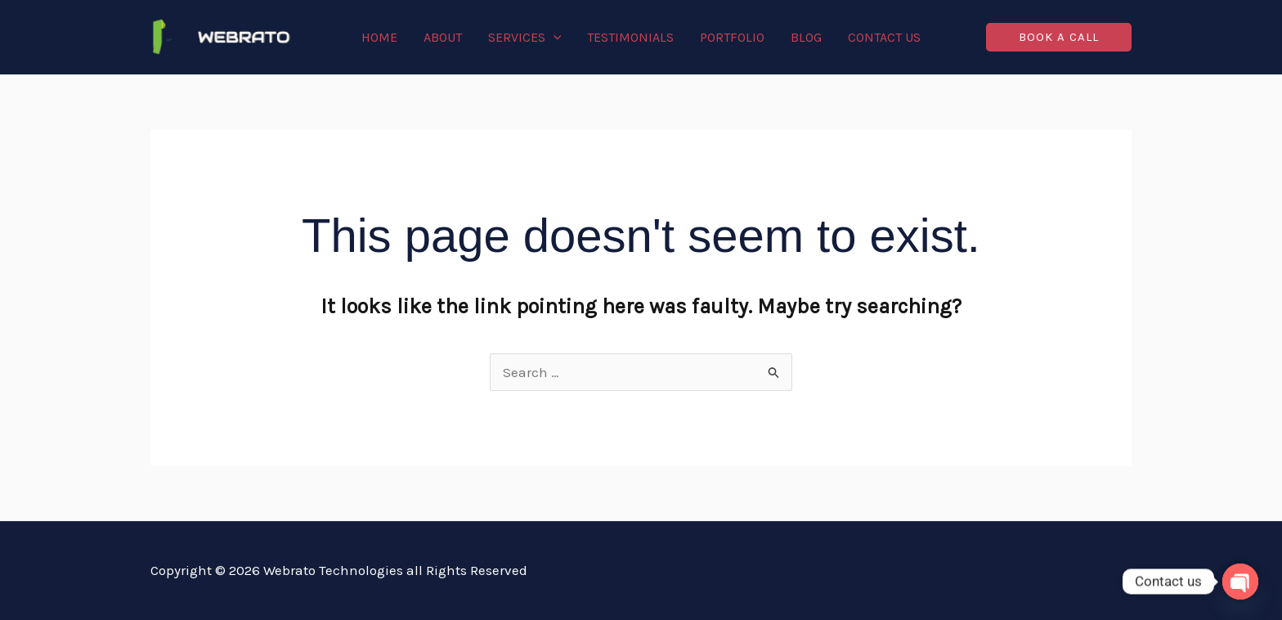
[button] (1059, 37)
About (443, 37)
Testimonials (630, 37)
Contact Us (884, 37)
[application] (553, 37)
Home (379, 37)
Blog (806, 37)
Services (525, 37)
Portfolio (732, 37)
